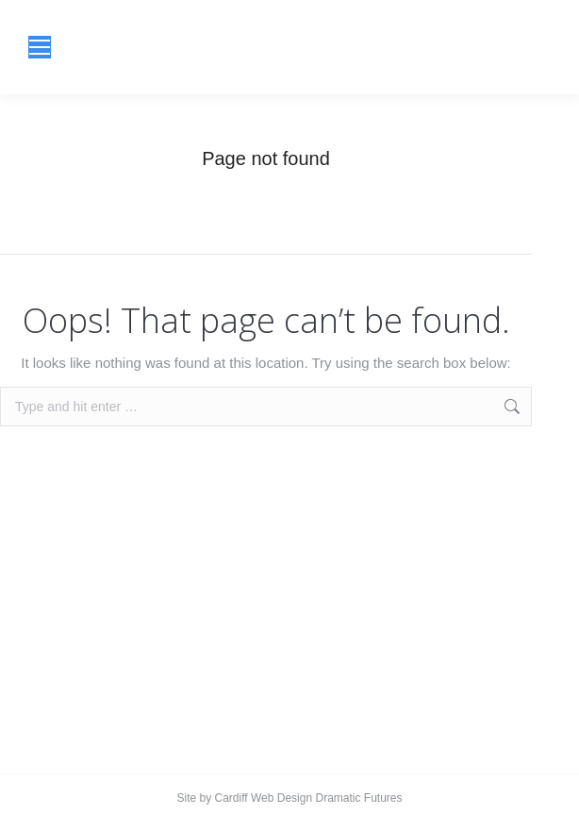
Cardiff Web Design (264, 798)
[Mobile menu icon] (39, 47)
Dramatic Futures (357, 798)
